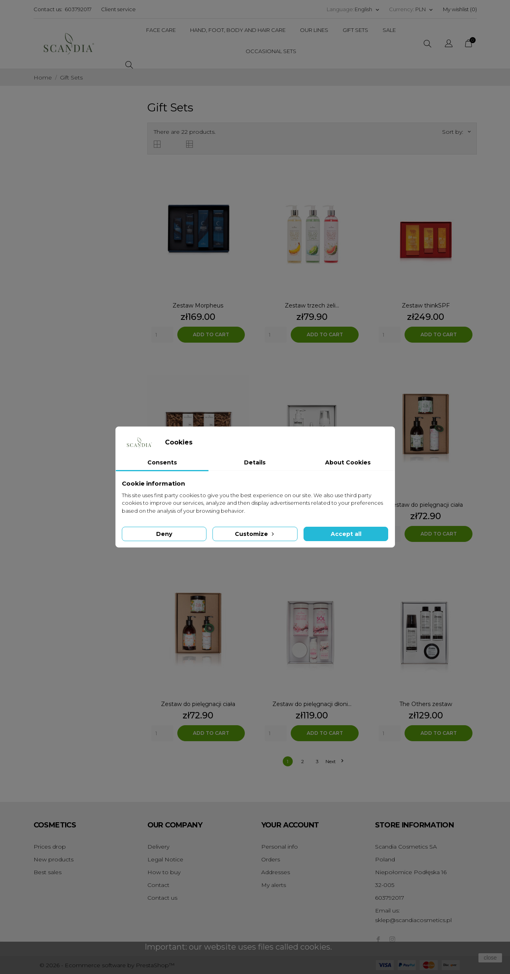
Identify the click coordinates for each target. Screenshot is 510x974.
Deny (164, 534)
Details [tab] (255, 462)
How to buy (164, 872)
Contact (158, 885)
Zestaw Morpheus (198, 305)
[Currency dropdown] (424, 9)
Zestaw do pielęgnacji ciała (426, 504)
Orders (270, 859)
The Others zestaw (425, 704)
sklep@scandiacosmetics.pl (413, 920)
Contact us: (48, 9)
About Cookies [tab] (348, 462)
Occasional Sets (271, 51)
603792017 (78, 9)
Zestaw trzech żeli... (312, 305)
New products (53, 859)
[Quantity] (162, 335)
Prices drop (50, 846)
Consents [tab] (162, 462)
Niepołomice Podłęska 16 (410, 872)
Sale (389, 30)
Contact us (162, 897)
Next (334, 761)
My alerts (273, 885)
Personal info (279, 846)
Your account (290, 825)
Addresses (275, 872)
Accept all (346, 534)
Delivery (158, 846)
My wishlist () (460, 9)
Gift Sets (355, 30)
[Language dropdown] (367, 9)
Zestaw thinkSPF (426, 305)
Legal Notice (165, 859)
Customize (255, 534)
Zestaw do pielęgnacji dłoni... (311, 704)
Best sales (48, 872)
